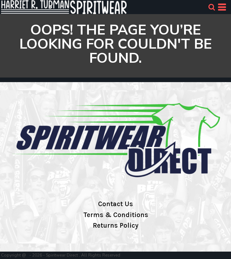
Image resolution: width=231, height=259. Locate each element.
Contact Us (115, 204)
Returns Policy (115, 225)
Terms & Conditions (115, 215)
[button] (211, 7)
